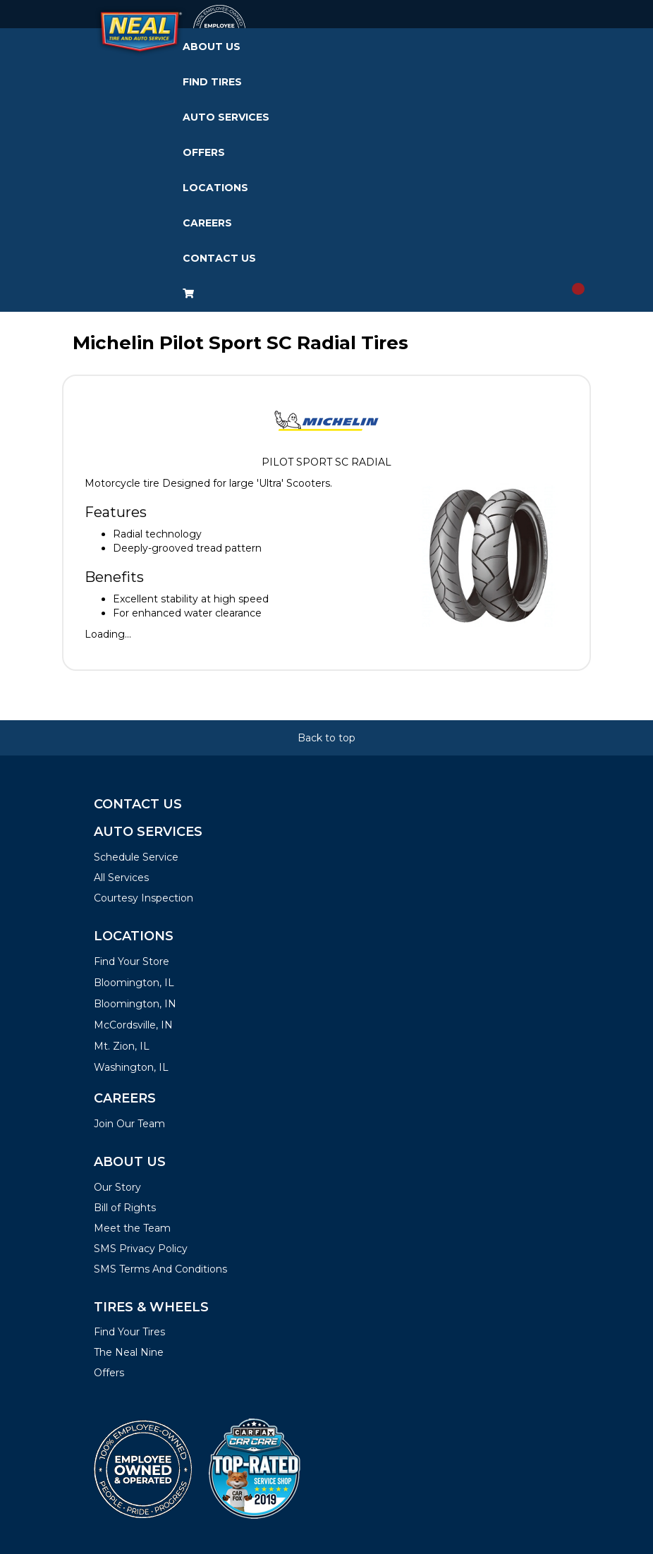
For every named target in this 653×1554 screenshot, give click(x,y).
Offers (204, 152)
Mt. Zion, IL (121, 1046)
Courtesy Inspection (143, 898)
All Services (121, 877)
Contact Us (219, 258)
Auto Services (226, 117)
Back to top (326, 738)
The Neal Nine (129, 1352)
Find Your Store (131, 961)
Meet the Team (132, 1228)
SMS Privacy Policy (141, 1248)
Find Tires (212, 81)
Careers (207, 223)
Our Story (117, 1187)
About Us (211, 46)
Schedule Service (136, 857)
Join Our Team (129, 1123)
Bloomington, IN (135, 1003)
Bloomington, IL (134, 982)
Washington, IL (131, 1067)
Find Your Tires (129, 1331)
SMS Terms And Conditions (160, 1269)
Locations (215, 187)
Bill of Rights (125, 1207)
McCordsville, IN (133, 1025)
